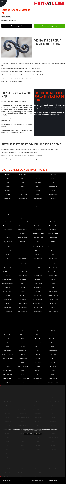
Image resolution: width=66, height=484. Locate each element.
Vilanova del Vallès (53, 267)
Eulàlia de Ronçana (22, 237)
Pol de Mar (53, 307)
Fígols (38, 350)
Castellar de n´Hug (53, 210)
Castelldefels (53, 319)
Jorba (22, 362)
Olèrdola (23, 319)
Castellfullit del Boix (7, 378)
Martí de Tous (53, 366)
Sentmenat (38, 358)
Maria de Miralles (38, 225)
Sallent (38, 263)
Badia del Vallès (7, 267)
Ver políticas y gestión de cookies (33, 430)
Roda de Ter (38, 182)
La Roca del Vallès (53, 221)
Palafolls (8, 330)
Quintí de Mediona (38, 307)
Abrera (7, 346)
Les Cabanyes (38, 221)
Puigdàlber (37, 370)
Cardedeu (53, 214)
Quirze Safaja (53, 303)
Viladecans (37, 279)
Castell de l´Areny (53, 378)
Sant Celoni (38, 342)
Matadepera (7, 214)
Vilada (22, 202)
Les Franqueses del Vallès (23, 221)
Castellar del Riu (38, 210)
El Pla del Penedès (22, 194)
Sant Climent (23, 342)
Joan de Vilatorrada (53, 202)
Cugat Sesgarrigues (7, 271)
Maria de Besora (23, 358)
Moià (38, 374)
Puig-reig (7, 382)
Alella (23, 254)
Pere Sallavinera (8, 311)
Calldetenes (53, 174)
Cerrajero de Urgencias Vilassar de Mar (37, 481)
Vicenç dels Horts (38, 198)
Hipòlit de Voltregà (22, 311)
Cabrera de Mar (53, 275)
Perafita (53, 241)
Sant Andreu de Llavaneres (38, 259)
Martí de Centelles (7, 370)
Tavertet (23, 346)
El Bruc (7, 233)
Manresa (38, 178)
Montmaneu (38, 362)
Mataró (53, 263)
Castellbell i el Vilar (7, 210)
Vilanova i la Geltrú (38, 267)
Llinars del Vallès (38, 217)
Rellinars (38, 330)
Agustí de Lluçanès (7, 263)
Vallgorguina (38, 250)
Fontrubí (8, 362)
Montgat (8, 366)
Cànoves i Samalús (53, 291)
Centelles (53, 323)
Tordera (53, 342)
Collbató (8, 194)
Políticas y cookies (53, 480)
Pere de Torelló (22, 299)
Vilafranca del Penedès (7, 279)
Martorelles (23, 241)
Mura (8, 182)
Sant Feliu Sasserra (53, 311)
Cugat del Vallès (53, 194)
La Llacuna (53, 354)
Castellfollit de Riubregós (23, 378)
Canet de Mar (23, 295)
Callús (38, 174)
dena (38, 319)
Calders (53, 283)
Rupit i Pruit (38, 206)
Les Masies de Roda (7, 221)
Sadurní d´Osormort (7, 202)
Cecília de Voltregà (22, 198)
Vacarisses (7, 190)
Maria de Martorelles (8, 225)
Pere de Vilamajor (7, 299)
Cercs (38, 323)
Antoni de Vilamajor (22, 258)
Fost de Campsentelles (38, 303)
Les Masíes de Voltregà (53, 217)
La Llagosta (7, 303)
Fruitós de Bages (23, 303)
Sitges (37, 334)
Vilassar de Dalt (22, 267)
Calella (7, 178)
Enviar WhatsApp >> (49, 26)
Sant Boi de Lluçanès (53, 271)
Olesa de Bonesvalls (53, 246)
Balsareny (23, 250)
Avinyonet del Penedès (7, 283)
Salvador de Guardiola (53, 295)
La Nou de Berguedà (53, 299)
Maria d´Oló (37, 338)
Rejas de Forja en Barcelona (12, 30)
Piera (38, 241)
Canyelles (38, 291)
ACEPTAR (37, 433)
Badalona (53, 279)
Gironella (23, 354)
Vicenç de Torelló (53, 198)
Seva (53, 334)
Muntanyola (7, 287)
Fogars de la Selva (23, 350)
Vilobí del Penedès (22, 229)
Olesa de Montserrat (38, 246)
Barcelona (7, 174)
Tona (53, 287)
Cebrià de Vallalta (38, 271)
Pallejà (22, 374)
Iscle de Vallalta (22, 206)
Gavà (23, 246)
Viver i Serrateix (8, 229)
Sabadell (38, 194)
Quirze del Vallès (8, 307)
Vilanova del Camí (38, 275)
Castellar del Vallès (22, 210)
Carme (7, 319)
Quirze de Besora (23, 307)
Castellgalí (53, 374)
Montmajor (53, 362)
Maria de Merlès (53, 225)
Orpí (8, 338)
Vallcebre (38, 186)
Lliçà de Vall (38, 229)
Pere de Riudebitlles (8, 315)
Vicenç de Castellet (38, 295)
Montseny (23, 287)
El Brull (38, 354)
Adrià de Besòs (22, 263)
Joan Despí (22, 291)
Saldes (53, 190)
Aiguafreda (38, 254)
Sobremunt (23, 334)
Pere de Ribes (23, 315)
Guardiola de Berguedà (53, 382)
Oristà (22, 338)
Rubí (23, 182)
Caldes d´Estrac (38, 283)
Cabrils (7, 258)
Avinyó (22, 283)
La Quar (7, 342)
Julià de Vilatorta (53, 338)
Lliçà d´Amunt (53, 229)
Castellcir (7, 323)
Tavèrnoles (38, 346)
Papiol (53, 370)
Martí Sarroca (38, 366)
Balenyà (8, 237)
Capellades (22, 217)
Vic (38, 202)
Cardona (23, 323)
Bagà (53, 254)
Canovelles (7, 295)
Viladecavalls (23, 279)
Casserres (53, 315)
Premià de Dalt (7, 334)
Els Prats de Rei (38, 214)
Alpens (7, 254)
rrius (23, 382)
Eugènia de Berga (53, 237)
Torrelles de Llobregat (7, 358)
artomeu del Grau (23, 275)
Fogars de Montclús (7, 350)
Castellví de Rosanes (8, 327)
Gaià (53, 358)
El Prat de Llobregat (53, 233)
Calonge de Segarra (22, 174)
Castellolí (23, 370)
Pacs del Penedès (23, 330)
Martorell (53, 250)
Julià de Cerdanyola (7, 291)
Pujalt (22, 480)
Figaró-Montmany (53, 350)
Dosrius (8, 186)
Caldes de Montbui (38, 311)
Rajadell (53, 330)
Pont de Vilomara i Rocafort (7, 481)
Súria (23, 190)
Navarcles (53, 178)
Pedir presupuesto (17, 26)
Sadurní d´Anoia (7, 198)
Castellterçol (38, 327)
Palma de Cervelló (7, 374)
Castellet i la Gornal (37, 378)
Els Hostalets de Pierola (38, 233)
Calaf (53, 206)
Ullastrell (53, 327)
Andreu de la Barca (53, 258)
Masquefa (23, 214)
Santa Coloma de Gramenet (8, 242)
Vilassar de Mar (38, 287)
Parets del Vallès (8, 246)
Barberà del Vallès (7, 250)
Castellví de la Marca (23, 327)
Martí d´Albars (38, 315)
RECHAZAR (28, 433)
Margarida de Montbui (23, 366)
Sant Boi (8, 275)
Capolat (7, 217)
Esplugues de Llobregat (7, 354)
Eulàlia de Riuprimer (38, 237)
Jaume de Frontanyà (8, 206)
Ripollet (53, 182)
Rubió (22, 178)
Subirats (38, 190)
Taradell (53, 346)
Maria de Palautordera (23, 225)
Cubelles (23, 186)
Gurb (38, 382)
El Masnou (22, 233)
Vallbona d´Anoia (53, 186)
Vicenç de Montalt (23, 271)
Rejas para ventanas (4, 30)
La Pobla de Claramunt (38, 299)
